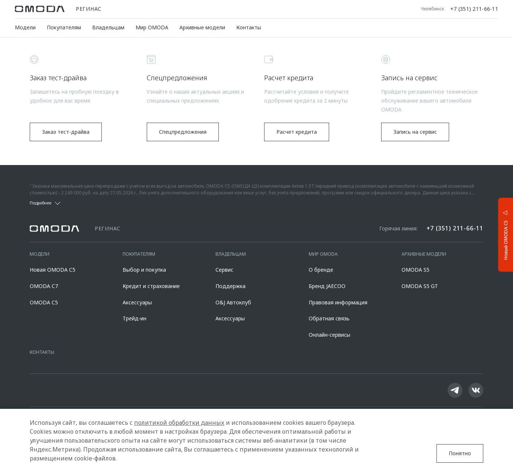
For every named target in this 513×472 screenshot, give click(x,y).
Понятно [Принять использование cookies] (460, 453)
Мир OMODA (152, 27)
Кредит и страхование (151, 286)
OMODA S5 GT (420, 286)
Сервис (224, 269)
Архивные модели (202, 27)
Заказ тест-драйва (66, 131)
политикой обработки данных (179, 422)
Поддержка (230, 286)
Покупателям (64, 27)
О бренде (321, 269)
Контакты (248, 27)
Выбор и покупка (144, 269)
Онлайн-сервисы (329, 334)
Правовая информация (338, 302)
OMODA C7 (44, 286)
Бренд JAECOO (327, 286)
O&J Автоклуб (233, 302)
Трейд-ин (134, 318)
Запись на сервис (415, 131)
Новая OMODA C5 (52, 269)
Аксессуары (137, 302)
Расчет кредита (296, 131)
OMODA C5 (44, 302)
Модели (25, 27)
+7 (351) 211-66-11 (474, 9)
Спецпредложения (183, 131)
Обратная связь (329, 318)
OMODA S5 (415, 269)
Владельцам (108, 27)
